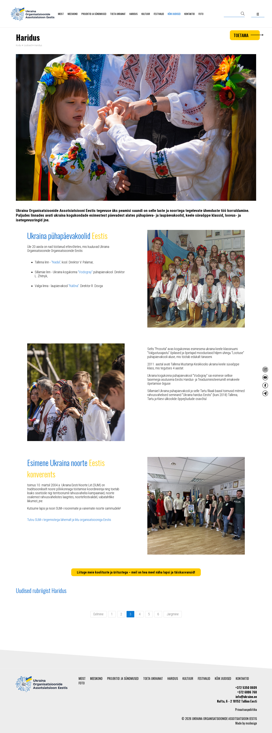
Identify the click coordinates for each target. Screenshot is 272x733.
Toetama (247, 35)
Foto (201, 14)
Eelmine (99, 615)
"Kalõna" (74, 287)
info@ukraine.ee (246, 696)
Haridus (133, 14)
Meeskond (73, 14)
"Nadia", (56, 263)
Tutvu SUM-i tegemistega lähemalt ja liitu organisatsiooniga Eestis (69, 520)
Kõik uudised (174, 14)
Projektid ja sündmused (93, 14)
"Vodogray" (85, 273)
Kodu (18, 46)
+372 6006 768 (247, 692)
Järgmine (173, 615)
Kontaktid (189, 14)
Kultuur (145, 14)
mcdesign (251, 723)
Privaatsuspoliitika (246, 709)
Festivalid (159, 14)
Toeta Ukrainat (118, 14)
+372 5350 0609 (246, 687)
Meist (61, 14)
